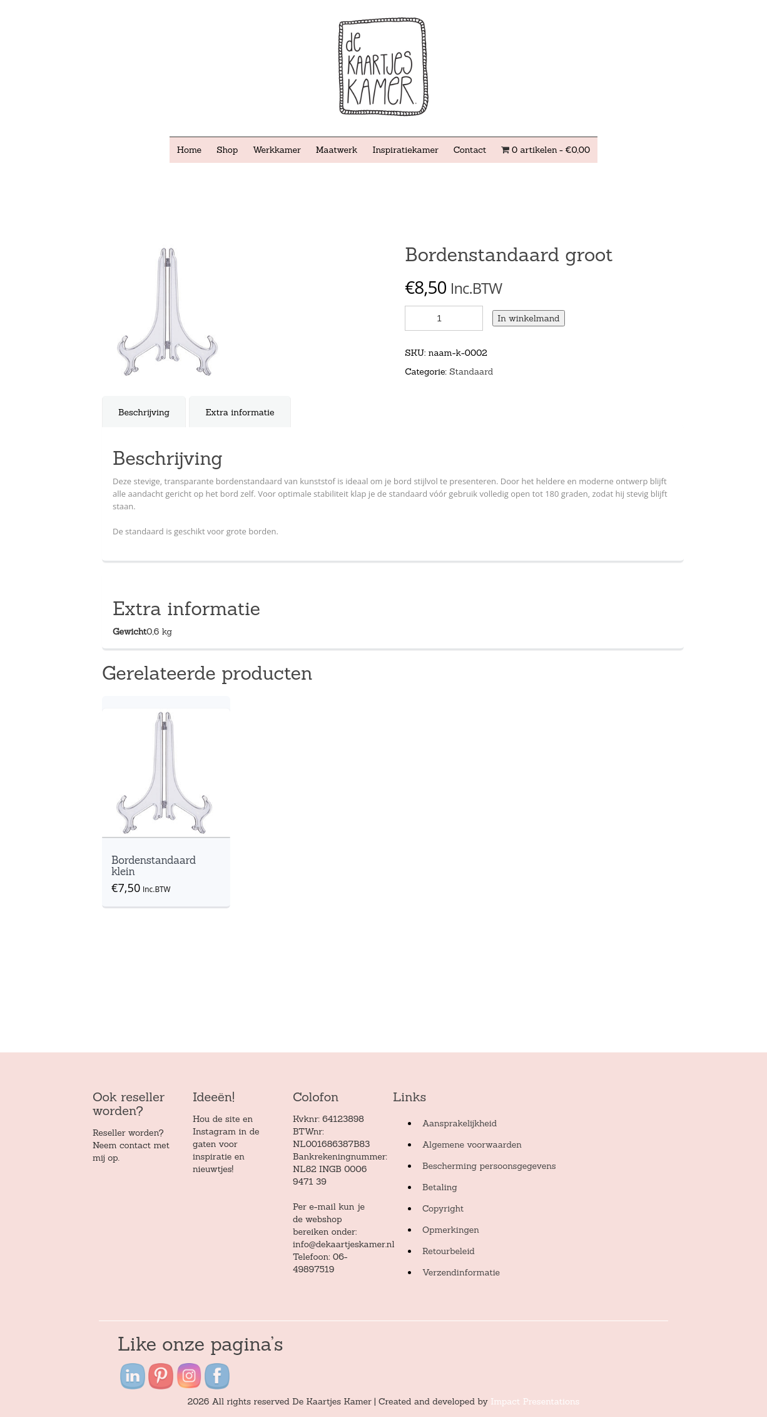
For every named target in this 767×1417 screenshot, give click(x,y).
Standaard (471, 371)
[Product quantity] (444, 318)
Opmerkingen (450, 1229)
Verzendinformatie (461, 1272)
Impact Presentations (534, 1401)
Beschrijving (144, 412)
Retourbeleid (448, 1251)
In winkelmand (528, 318)
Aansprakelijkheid (459, 1123)
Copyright (443, 1208)
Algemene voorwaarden (472, 1144)
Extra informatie (239, 412)
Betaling (439, 1187)
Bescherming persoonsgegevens (489, 1165)
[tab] (144, 412)
